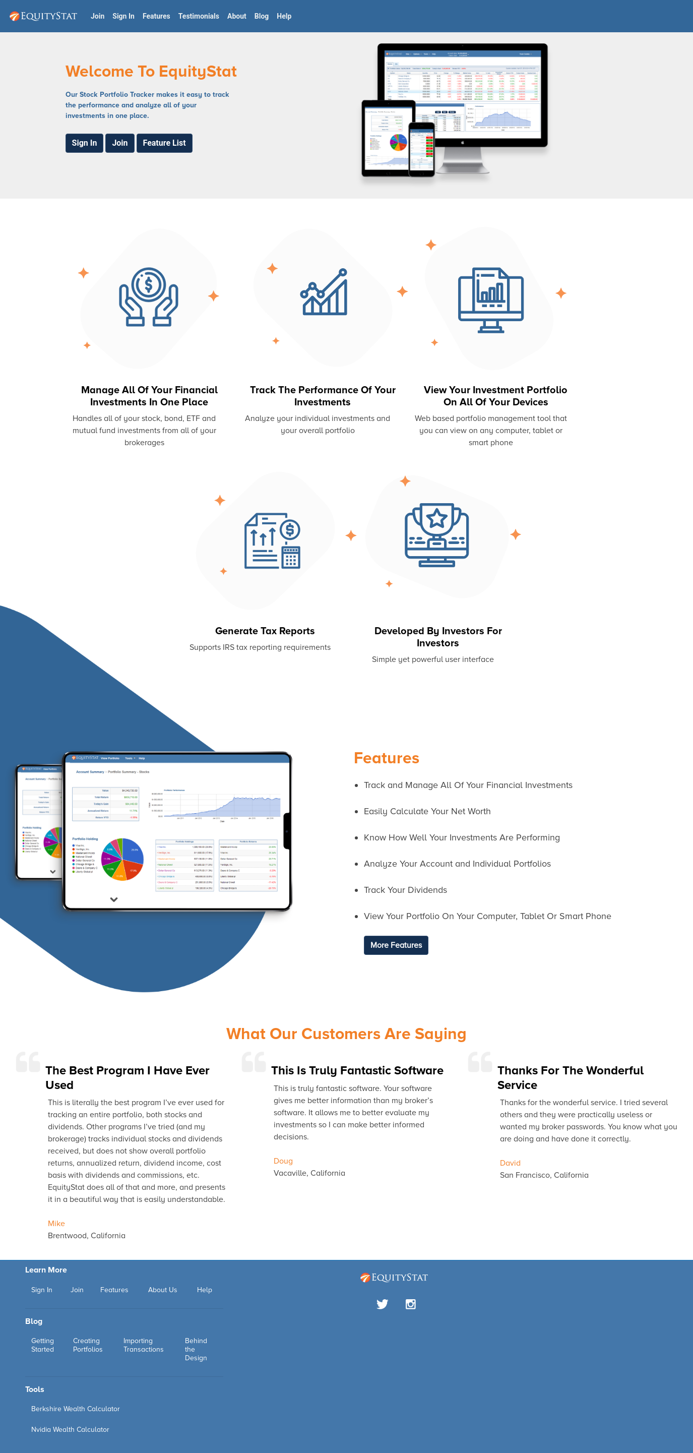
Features (156, 16)
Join (97, 16)
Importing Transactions (143, 1345)
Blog (262, 16)
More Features (396, 945)
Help (284, 16)
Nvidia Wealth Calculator (70, 1429)
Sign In (123, 16)
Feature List (164, 143)
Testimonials (198, 16)
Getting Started (42, 1345)
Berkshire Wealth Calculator (75, 1409)
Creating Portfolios (88, 1345)
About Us (162, 1290)
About (236, 16)
